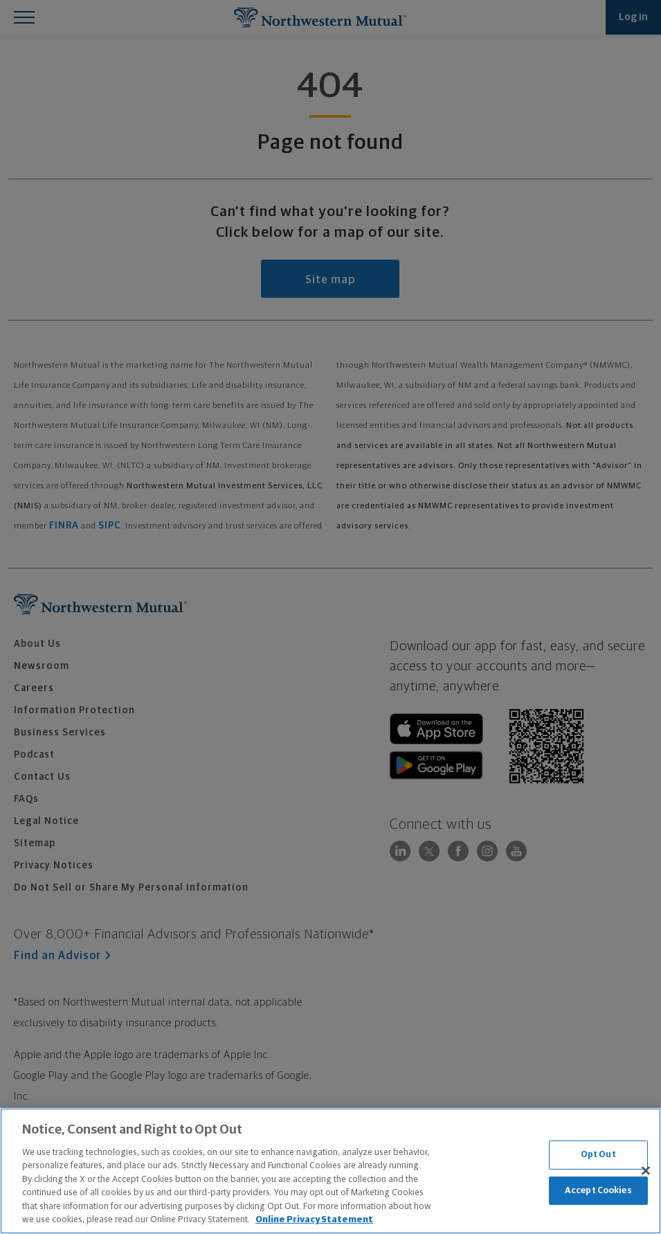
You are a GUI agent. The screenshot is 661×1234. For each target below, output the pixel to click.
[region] (330, 1171)
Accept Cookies (598, 1190)
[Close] (646, 1170)
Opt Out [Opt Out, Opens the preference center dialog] (598, 1154)
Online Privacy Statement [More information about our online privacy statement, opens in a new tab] (314, 1219)
